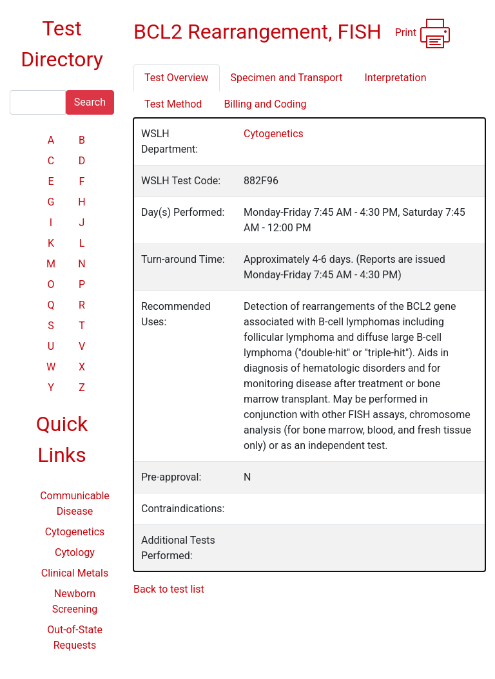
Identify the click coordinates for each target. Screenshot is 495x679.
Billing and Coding (265, 104)
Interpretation (395, 78)
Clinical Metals (74, 573)
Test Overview (176, 78)
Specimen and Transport (287, 78)
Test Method (173, 104)
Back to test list (168, 589)
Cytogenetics (75, 532)
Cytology (75, 552)
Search (90, 102)
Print (423, 33)
